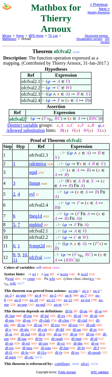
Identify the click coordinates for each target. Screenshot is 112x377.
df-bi (68, 311)
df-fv (58, 352)
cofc (13, 283)
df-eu (27, 320)
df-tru (27, 315)
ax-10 (34, 300)
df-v (8, 329)
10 (24, 254)
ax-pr (58, 304)
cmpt (31, 278)
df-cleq (63, 320)
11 (15, 259)
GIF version (105, 40)
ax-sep (22, 304)
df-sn (58, 334)
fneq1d (35, 215)
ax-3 (8, 295)
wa (46, 274)
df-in (92, 329)
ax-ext (85, 300)
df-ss (8, 334)
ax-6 (68, 295)
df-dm (78, 343)
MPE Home (36, 35)
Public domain (67, 372)
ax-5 (53, 295)
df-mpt (76, 338)
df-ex (61, 315)
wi (34, 274)
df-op (90, 334)
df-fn (81, 348)
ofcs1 (85, 363)
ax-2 (96, 290)
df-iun (21, 338)
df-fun (64, 348)
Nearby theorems (99, 12)
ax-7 (83, 295)
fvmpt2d (37, 245)
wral (10, 278)
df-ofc (29, 357)
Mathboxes (9, 39)
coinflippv (62, 363)
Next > (104, 9)
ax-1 (85, 290)
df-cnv (43, 343)
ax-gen (21, 295)
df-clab (44, 320)
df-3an (10, 315)
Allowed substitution (25, 130)
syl (32, 194)
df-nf (77, 315)
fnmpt (34, 183)
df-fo (25, 352)
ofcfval (35, 257)
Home (20, 35)
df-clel (82, 320)
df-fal (44, 315)
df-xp (9, 343)
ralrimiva (37, 163)
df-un (77, 329)
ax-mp (73, 290)
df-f (96, 348)
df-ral (38, 325)
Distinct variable (22, 125)
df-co (60, 343)
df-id (93, 338)
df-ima (27, 348)
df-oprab (94, 352)
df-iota (46, 348)
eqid (33, 172)
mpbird (35, 224)
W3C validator (100, 372)
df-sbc (24, 329)
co (92, 278)
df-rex (55, 325)
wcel (84, 274)
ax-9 (17, 300)
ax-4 (38, 295)
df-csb (42, 329)
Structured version (96, 35)
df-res (9, 348)
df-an (83, 311)
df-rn (94, 343)
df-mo (9, 320)
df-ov (75, 352)
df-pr (73, 334)
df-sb (94, 315)
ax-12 (68, 300)
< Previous (99, 4)
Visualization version (89, 39)
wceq (64, 274)
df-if (42, 334)
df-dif (60, 329)
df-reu (73, 325)
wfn (52, 278)
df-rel (26, 343)
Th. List (53, 35)
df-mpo (10, 357)
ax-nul (40, 304)
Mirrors (6, 35)
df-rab (90, 325)
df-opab (57, 338)
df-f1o (42, 352)
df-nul (25, 334)
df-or (98, 311)
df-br (39, 338)
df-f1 (8, 352)
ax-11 (51, 300)
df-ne (21, 325)
